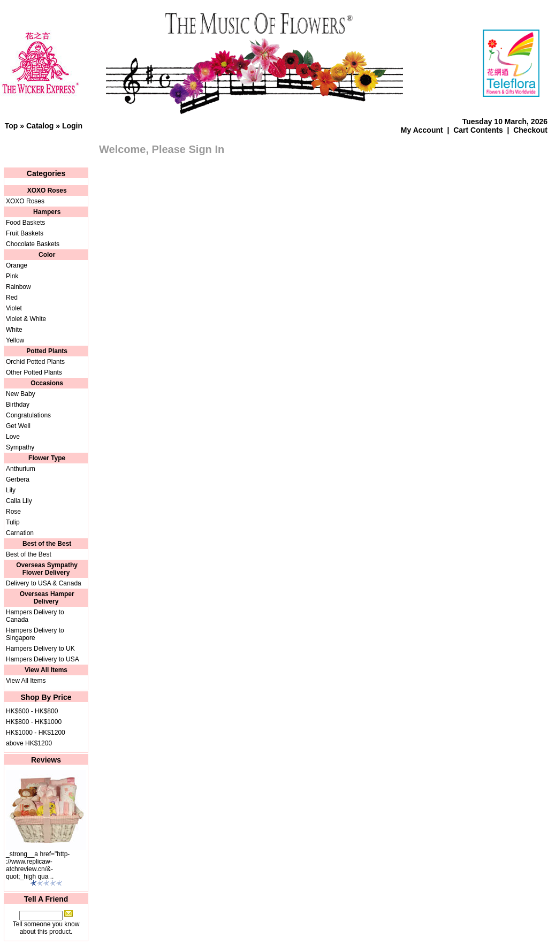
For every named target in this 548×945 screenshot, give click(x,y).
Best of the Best (28, 554)
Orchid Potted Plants (35, 361)
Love (13, 436)
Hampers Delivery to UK (40, 648)
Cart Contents (478, 130)
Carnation (20, 533)
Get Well (18, 426)
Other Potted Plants (34, 372)
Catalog (40, 125)
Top (11, 125)
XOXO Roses (25, 201)
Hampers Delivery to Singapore (35, 634)
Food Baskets (25, 222)
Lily (11, 490)
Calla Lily (19, 501)
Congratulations (28, 415)
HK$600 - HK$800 (32, 711)
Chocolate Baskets (32, 244)
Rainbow (18, 287)
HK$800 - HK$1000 (34, 722)
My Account (422, 130)
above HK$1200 (29, 743)
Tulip (13, 522)
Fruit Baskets (24, 233)
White (14, 329)
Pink (12, 276)
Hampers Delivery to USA (42, 659)
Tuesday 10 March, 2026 (504, 121)
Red (12, 297)
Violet (14, 308)
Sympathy (20, 447)
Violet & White (26, 319)
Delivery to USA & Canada (43, 583)
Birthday (17, 404)
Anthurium (20, 468)
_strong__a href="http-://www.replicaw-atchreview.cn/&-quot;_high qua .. (38, 865)
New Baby (20, 394)
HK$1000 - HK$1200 (35, 732)
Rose (13, 511)
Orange (16, 265)
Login (72, 125)
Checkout (530, 130)
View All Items (25, 680)
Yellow (15, 340)
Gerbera (17, 479)
